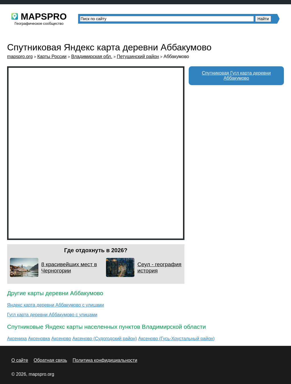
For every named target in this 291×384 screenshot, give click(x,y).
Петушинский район (138, 56)
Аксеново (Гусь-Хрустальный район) (176, 338)
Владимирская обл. (91, 56)
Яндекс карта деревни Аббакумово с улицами (55, 305)
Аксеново (61, 338)
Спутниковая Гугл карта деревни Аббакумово (236, 76)
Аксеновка (39, 338)
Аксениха (17, 338)
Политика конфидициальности (105, 360)
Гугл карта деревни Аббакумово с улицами (52, 314)
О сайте (19, 360)
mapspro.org (20, 56)
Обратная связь (50, 360)
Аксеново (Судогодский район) (104, 338)
